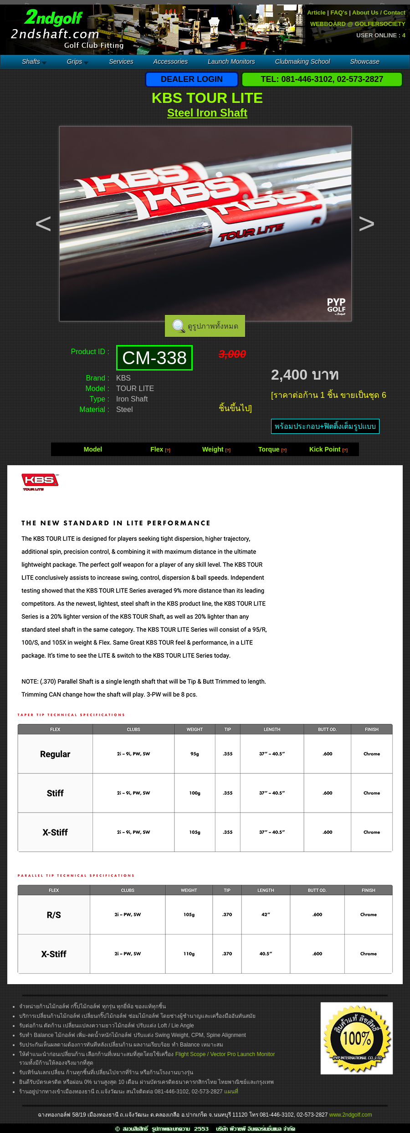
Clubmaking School (302, 61)
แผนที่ (231, 1091)
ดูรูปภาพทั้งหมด (213, 326)
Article (316, 12)
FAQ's (339, 12)
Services (121, 61)
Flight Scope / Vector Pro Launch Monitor (225, 1054)
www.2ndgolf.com (350, 1115)
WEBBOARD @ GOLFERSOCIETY (357, 23)
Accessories (171, 61)
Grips (74, 61)
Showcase (364, 61)
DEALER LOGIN (192, 79)
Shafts (31, 61)
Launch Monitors (231, 61)
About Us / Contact (378, 12)
